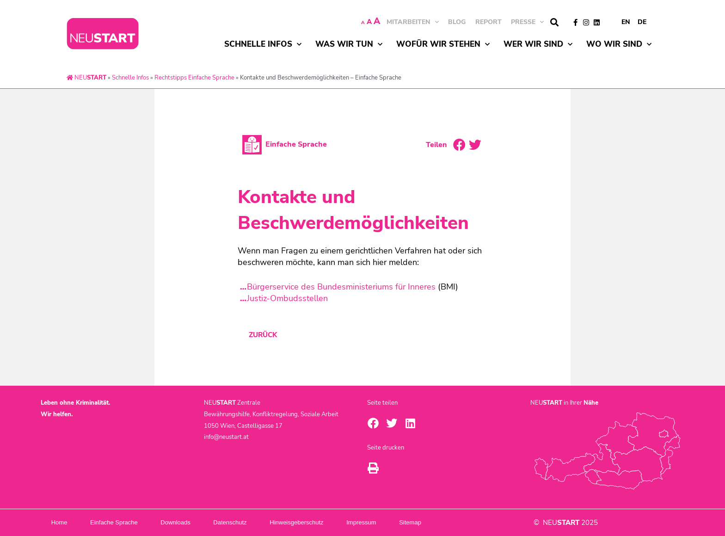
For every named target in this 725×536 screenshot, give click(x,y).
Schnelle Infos (262, 44)
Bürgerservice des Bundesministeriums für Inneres (341, 286)
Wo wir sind (618, 44)
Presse (527, 22)
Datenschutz (254, 522)
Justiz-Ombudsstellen (287, 298)
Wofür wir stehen (443, 44)
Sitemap (456, 522)
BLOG (457, 22)
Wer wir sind (538, 44)
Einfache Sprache (124, 522)
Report (488, 22)
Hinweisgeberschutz (328, 522)
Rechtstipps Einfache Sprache (194, 78)
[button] (554, 22)
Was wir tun (348, 44)
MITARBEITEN (413, 22)
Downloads (193, 522)
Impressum (400, 522)
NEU (86, 78)
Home (63, 522)
